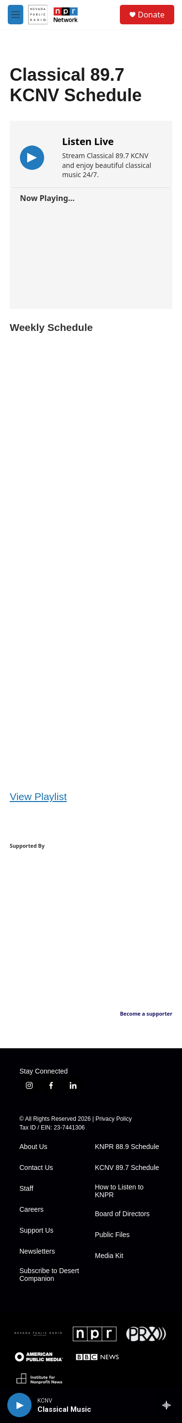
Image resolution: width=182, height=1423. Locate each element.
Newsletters (37, 1251)
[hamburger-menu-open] (15, 14)
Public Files (112, 1235)
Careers (31, 1209)
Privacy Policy (114, 1118)
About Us (33, 1146)
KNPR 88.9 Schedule (127, 1146)
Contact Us (36, 1167)
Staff (26, 1188)
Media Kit (109, 1255)
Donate (151, 14)
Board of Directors (122, 1214)
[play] (19, 1405)
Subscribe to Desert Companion (49, 1274)
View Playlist (38, 796)
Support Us (36, 1230)
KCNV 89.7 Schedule (127, 1167)
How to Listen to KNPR (119, 1191)
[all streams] (169, 1405)
